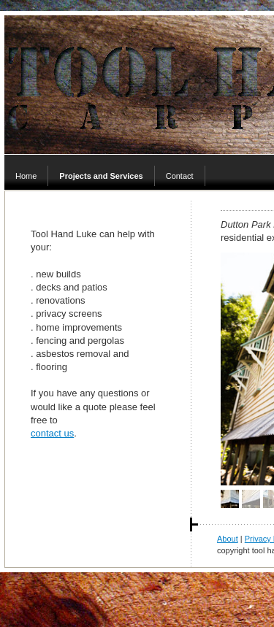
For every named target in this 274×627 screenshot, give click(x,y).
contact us (52, 433)
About (227, 538)
